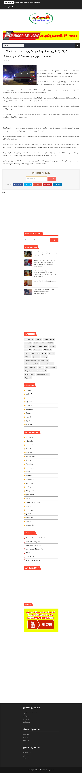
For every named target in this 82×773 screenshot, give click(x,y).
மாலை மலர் (27, 752)
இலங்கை (36, 357)
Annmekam (29, 339)
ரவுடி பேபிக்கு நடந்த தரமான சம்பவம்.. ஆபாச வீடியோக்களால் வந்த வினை (45, 253)
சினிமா (41, 367)
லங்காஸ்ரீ (26, 719)
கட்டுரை (44, 357)
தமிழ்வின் (26, 722)
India (36, 343)
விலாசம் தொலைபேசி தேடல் (41, 538)
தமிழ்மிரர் (26, 734)
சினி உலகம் (27, 759)
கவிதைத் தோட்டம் (47, 364)
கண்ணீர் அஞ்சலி (30, 360)
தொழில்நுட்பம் (30, 371)
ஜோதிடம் (28, 378)
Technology (41, 353)
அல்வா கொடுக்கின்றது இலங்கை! (27, 2)
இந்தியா (27, 357)
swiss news (29, 353)
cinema (38, 339)
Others (50, 343)
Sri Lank (28, 350)
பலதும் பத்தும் (30, 374)
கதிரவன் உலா (43, 360)
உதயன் (25, 737)
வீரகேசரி (26, 740)
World (7, 60)
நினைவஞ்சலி (41, 371)
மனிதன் (26, 716)
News (43, 343)
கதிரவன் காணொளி (29, 713)
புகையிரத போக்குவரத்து (41, 545)
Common (28, 343)
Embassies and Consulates (41, 549)
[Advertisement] (53, 213)
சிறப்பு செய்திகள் (30, 367)
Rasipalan (43, 346)
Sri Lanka (37, 350)
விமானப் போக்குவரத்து (41, 542)
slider (52, 346)
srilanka (47, 350)
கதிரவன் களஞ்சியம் (31, 364)
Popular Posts (31, 346)
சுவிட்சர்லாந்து (51, 367)
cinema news (49, 339)
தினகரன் (26, 756)
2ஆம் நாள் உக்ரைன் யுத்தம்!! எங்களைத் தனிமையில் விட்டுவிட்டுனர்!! (44, 291)
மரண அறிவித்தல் (43, 374)
